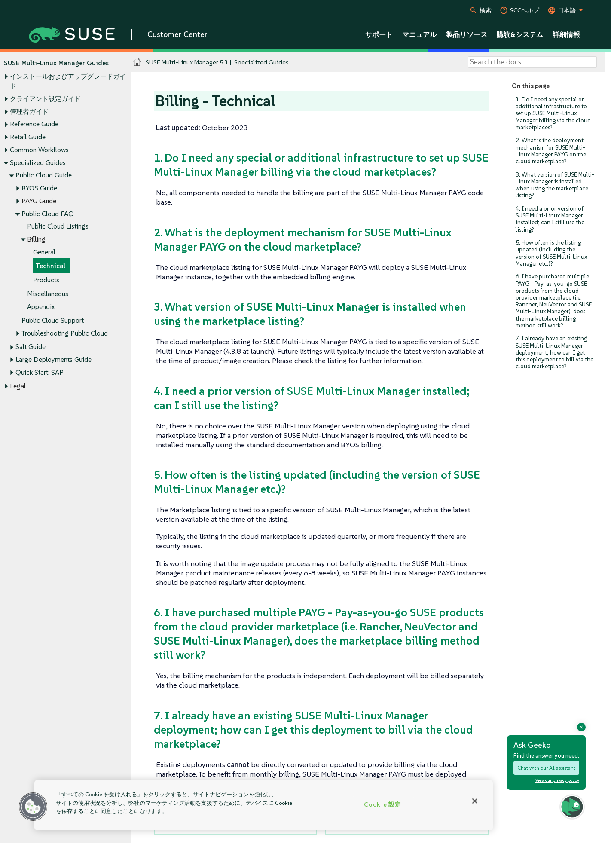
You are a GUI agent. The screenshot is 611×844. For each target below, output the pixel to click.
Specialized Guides (38, 163)
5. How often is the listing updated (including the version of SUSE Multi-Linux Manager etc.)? (551, 253)
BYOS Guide (39, 188)
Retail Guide (28, 137)
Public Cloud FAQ (47, 214)
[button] (33, 806)
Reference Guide (34, 124)
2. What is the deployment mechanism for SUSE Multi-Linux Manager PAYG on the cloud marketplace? (551, 151)
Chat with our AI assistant (546, 767)
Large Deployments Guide (53, 360)
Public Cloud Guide (43, 175)
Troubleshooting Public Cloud (64, 333)
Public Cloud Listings (58, 227)
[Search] (532, 62)
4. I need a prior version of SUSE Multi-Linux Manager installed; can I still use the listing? (550, 219)
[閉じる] (474, 801)
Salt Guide (30, 347)
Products (46, 280)
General (44, 252)
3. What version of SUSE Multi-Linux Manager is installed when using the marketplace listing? (555, 185)
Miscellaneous (47, 294)
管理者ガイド (29, 111)
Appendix (41, 307)
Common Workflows (39, 150)
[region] (263, 805)
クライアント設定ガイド (45, 99)
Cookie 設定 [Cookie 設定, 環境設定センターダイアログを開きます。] (382, 804)
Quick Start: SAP (39, 372)
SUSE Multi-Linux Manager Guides (56, 63)
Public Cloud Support (52, 320)
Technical (50, 266)
